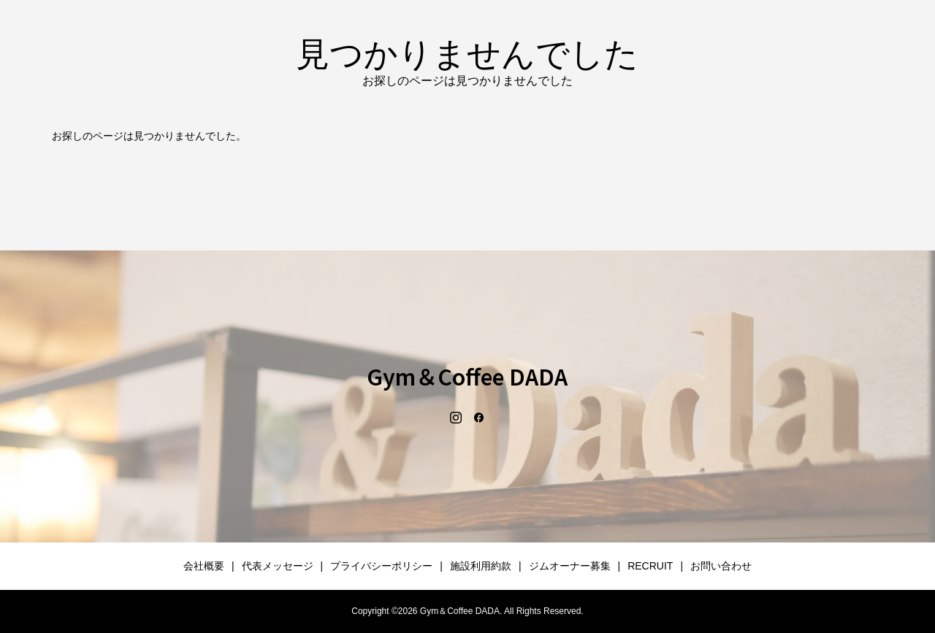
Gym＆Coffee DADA (467, 376)
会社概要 (203, 566)
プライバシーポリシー (381, 566)
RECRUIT (650, 566)
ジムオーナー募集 (570, 566)
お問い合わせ (721, 566)
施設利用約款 (480, 566)
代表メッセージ (277, 566)
